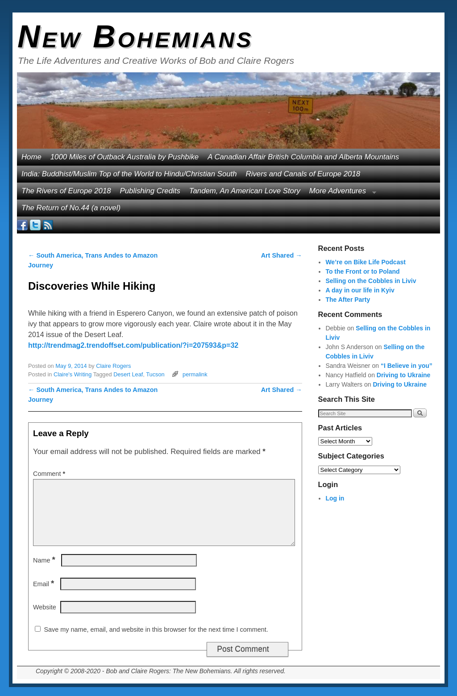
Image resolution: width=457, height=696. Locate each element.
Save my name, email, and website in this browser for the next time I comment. (156, 629)
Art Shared (281, 255)
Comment (50, 473)
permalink (195, 374)
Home (31, 157)
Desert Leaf (128, 374)
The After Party (347, 299)
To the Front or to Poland (362, 271)
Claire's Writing (72, 374)
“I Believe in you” (406, 365)
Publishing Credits (150, 191)
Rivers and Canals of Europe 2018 (303, 174)
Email (44, 584)
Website (44, 607)
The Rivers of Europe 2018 (66, 191)
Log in (334, 498)
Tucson (155, 374)
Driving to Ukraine (404, 375)
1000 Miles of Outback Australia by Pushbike (124, 157)
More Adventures (340, 193)
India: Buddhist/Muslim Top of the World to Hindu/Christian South (129, 174)
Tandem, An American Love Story (244, 191)
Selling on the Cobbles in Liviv (370, 280)
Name (45, 560)
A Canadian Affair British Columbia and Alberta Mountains (303, 157)
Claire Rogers (113, 366)
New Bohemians (135, 36)
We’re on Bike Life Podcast (365, 262)
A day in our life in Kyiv (359, 290)
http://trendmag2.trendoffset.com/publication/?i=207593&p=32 (133, 345)
